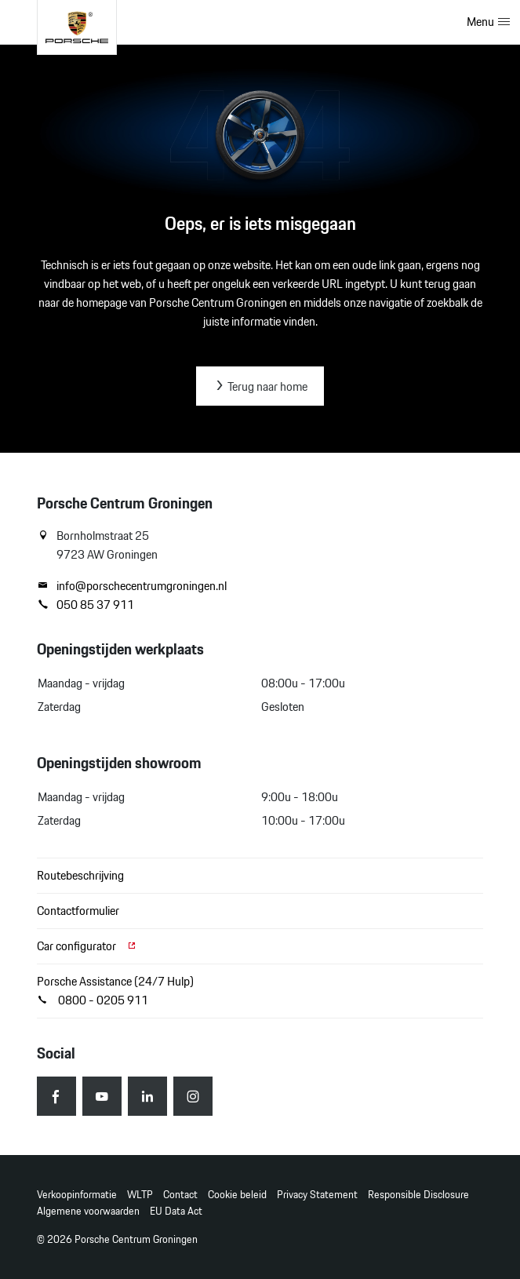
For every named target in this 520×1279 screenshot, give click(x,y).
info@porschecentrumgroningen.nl (132, 586)
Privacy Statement (317, 1194)
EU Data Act (176, 1211)
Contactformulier (78, 910)
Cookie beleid (237, 1194)
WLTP (140, 1194)
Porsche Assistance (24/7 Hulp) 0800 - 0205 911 (115, 990)
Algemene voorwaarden (88, 1211)
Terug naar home (260, 386)
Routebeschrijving (80, 875)
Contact (180, 1194)
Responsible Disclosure (418, 1194)
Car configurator (87, 946)
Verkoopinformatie (77, 1194)
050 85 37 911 (85, 605)
